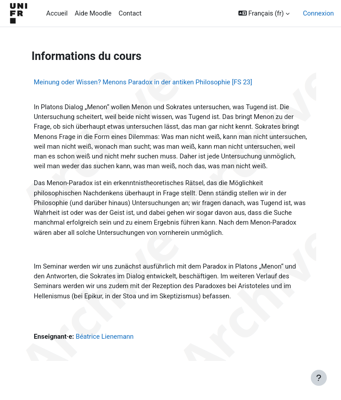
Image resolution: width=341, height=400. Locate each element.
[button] (264, 13)
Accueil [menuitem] (56, 13)
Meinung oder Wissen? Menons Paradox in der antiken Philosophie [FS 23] (143, 82)
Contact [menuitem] (130, 13)
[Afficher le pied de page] (319, 378)
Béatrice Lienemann (104, 337)
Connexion (318, 13)
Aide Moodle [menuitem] (93, 13)
